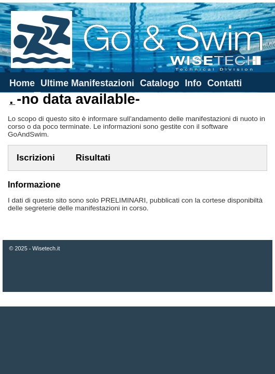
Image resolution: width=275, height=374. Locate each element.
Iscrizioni (36, 158)
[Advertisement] (137, 340)
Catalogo (160, 83)
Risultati (93, 158)
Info (193, 83)
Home (22, 83)
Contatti (224, 83)
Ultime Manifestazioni (87, 83)
